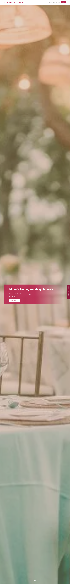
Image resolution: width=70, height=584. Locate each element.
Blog (59, 2)
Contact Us (55, 2)
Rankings (63, 2)
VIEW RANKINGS (15, 300)
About (50, 2)
